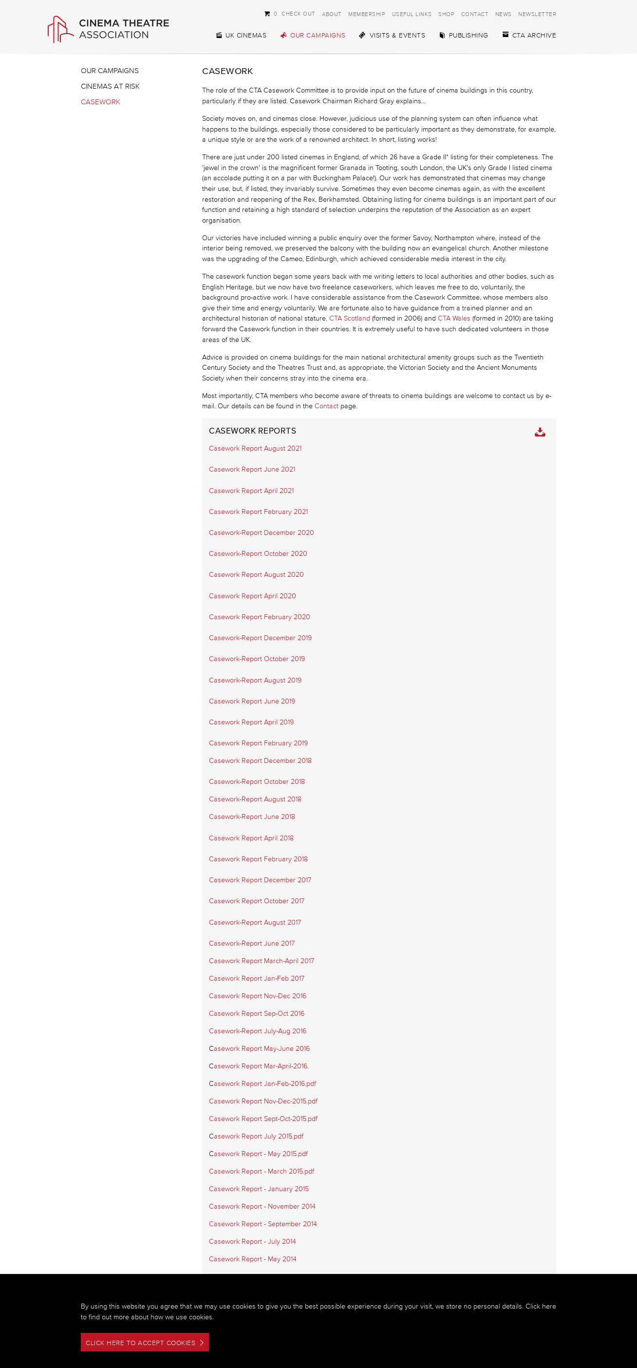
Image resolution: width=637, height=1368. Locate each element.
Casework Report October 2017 (256, 901)
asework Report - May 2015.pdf (261, 1154)
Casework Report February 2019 (258, 743)
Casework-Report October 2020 (258, 553)
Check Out (289, 13)
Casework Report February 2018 (258, 859)
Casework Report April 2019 (251, 722)
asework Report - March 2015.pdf (264, 1171)
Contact (475, 14)
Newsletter (537, 14)
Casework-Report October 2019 (257, 659)
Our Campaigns (313, 35)
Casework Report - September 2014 (263, 1224)
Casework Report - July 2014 (252, 1241)
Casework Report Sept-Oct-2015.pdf (263, 1118)
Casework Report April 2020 (252, 596)
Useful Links (412, 14)
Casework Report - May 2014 (253, 1259)
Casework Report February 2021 (258, 511)
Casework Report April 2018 (251, 838)
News (503, 14)
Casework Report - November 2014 (262, 1206)
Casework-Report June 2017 (252, 943)
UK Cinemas (240, 35)
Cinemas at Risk (110, 86)
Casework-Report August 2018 (255, 799)
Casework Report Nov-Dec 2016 (257, 996)
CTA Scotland (349, 318)
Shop (446, 14)
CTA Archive (529, 35)
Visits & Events (392, 35)
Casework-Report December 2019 (260, 638)
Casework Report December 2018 (260, 760)
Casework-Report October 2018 (257, 781)
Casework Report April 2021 (251, 490)
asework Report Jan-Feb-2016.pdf (265, 1083)
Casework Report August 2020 (256, 574)
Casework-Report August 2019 (255, 680)
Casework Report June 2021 (252, 469)
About (332, 14)
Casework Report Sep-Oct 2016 (256, 1013)
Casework (100, 101)
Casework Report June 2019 (252, 701)
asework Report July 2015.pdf (258, 1136)
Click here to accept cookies (140, 1343)
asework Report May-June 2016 (262, 1048)
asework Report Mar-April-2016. (261, 1066)
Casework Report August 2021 (255, 448)
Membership (366, 14)
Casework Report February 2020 (259, 617)
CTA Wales (454, 318)
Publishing (463, 35)
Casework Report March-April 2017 (261, 961)
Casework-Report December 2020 (261, 532)
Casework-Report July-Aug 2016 (257, 1031)
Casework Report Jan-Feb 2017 (256, 978)
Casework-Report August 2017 (255, 922)
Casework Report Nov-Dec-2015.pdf (263, 1101)
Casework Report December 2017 (260, 880)
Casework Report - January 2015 (259, 1189)
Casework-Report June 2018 (252, 816)
